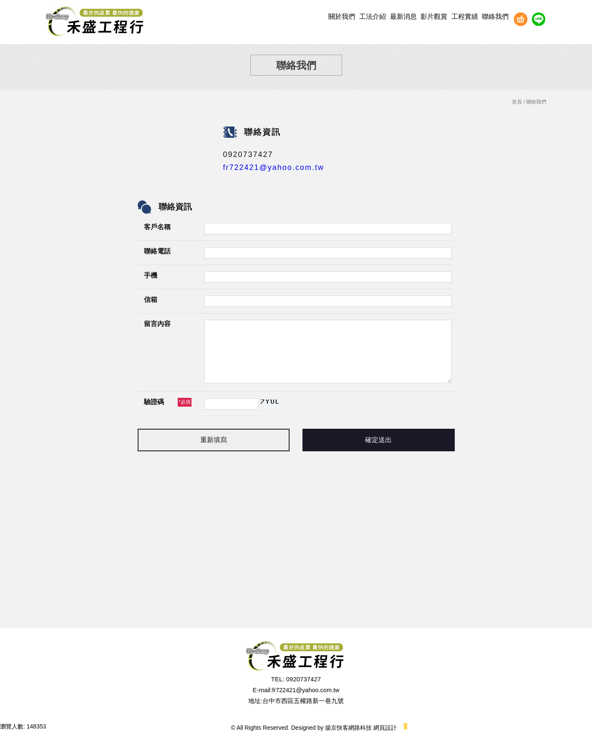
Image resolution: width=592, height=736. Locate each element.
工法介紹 (372, 16)
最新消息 (403, 16)
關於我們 (341, 16)
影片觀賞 (434, 16)
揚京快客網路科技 (348, 727)
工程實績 (464, 16)
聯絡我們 (495, 16)
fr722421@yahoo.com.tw (273, 167)
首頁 (517, 102)
